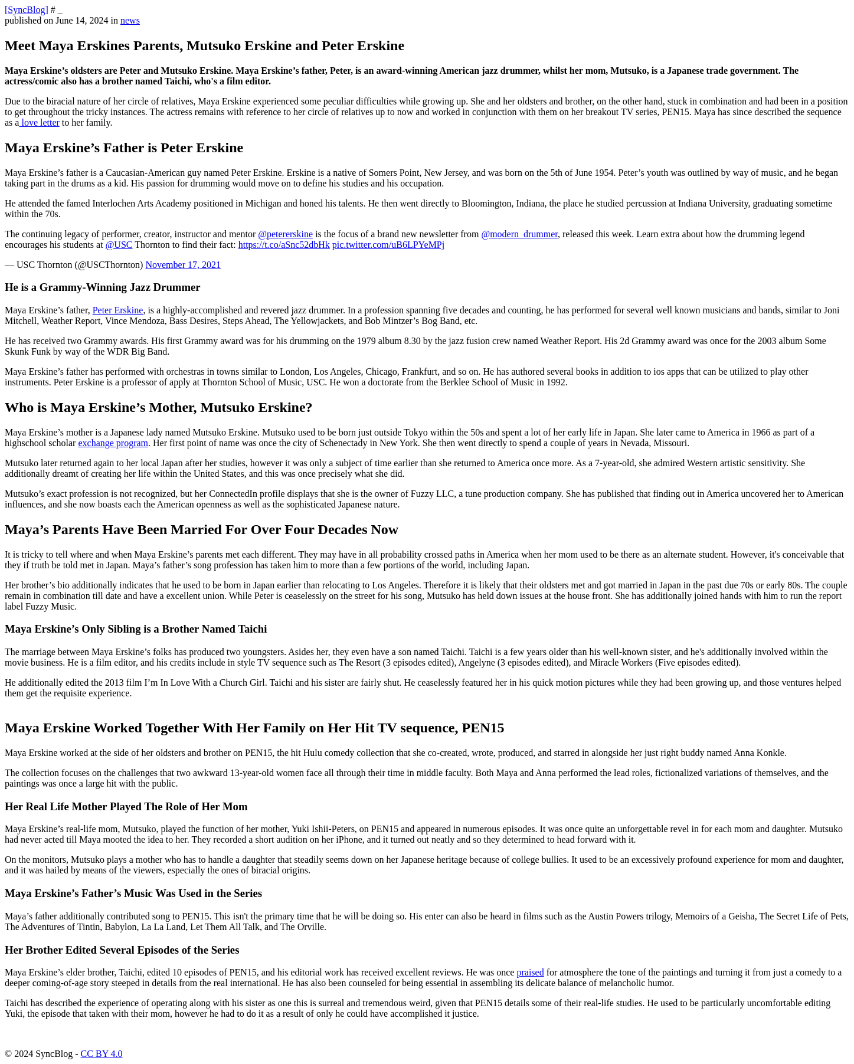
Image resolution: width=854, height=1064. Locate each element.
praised (530, 972)
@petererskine (285, 234)
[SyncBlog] (26, 10)
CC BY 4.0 (102, 1054)
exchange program (113, 443)
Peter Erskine (118, 310)
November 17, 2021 (183, 265)
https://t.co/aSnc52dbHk (284, 245)
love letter (39, 122)
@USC (119, 245)
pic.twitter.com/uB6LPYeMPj (388, 245)
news (130, 20)
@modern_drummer (519, 234)
